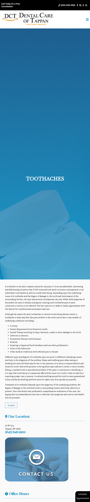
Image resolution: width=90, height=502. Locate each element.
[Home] (27, 26)
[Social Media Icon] (78, 5)
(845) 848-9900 (68, 5)
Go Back (11, 405)
